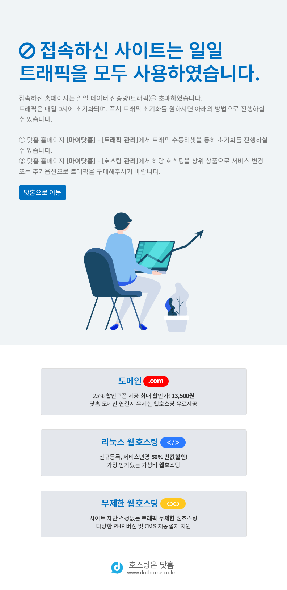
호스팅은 (151, 567)
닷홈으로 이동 (43, 192)
